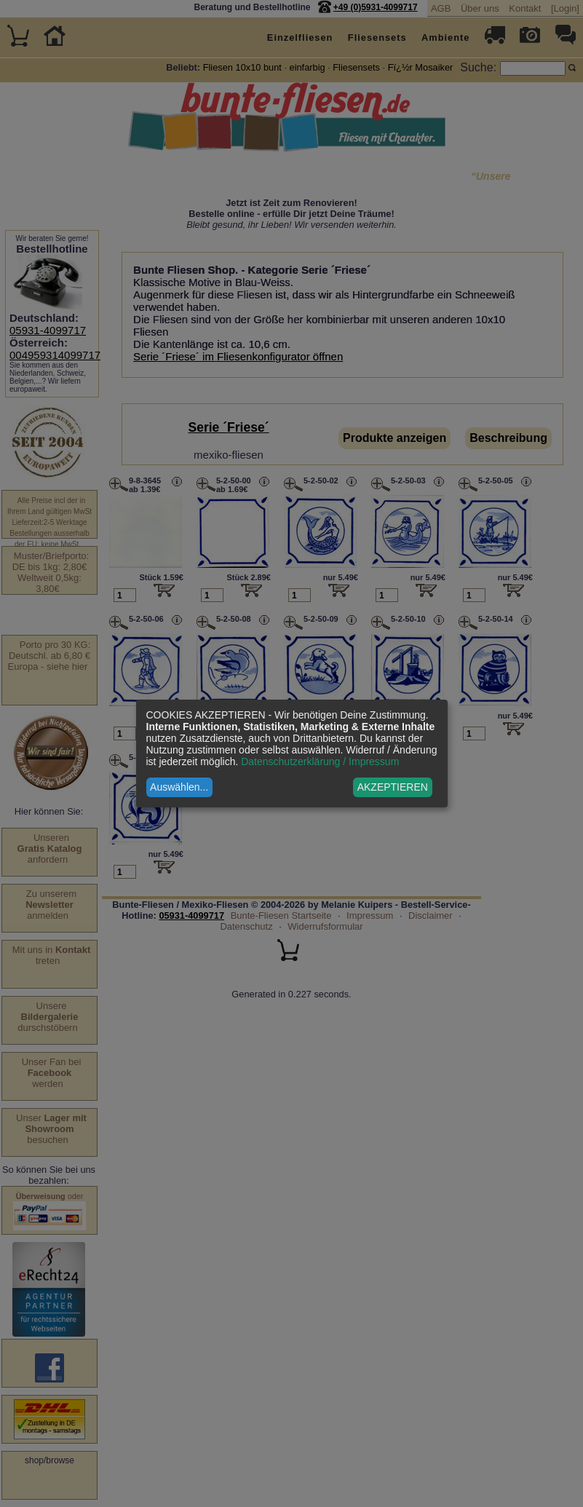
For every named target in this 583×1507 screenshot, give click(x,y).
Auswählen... (179, 787)
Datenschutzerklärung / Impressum (320, 761)
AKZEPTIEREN (392, 787)
